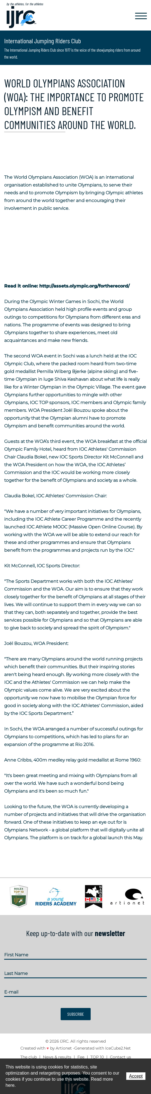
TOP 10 (97, 1057)
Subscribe (75, 1014)
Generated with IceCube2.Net (102, 1048)
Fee (80, 1057)
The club (28, 1057)
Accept (136, 1076)
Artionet (64, 1048)
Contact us (120, 1057)
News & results (57, 1057)
